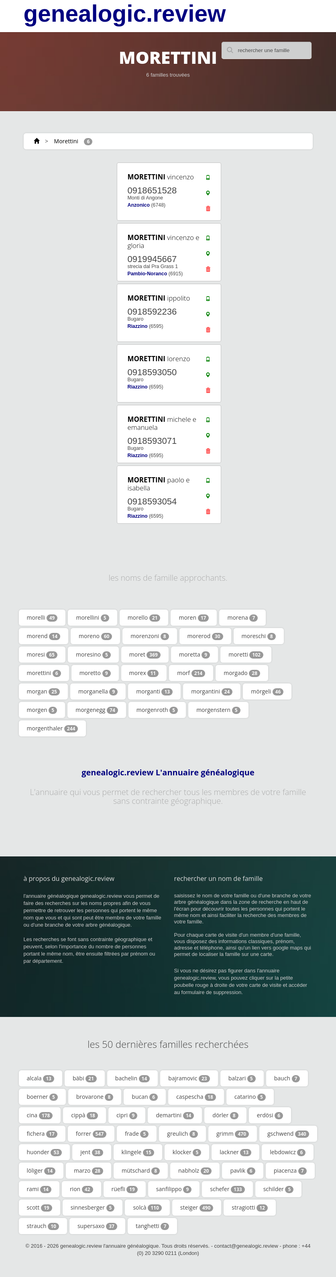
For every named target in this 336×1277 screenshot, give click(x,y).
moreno (95, 636)
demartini (175, 1115)
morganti (154, 691)
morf (191, 673)
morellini (92, 618)
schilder (278, 1189)
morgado (242, 673)
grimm (232, 1134)
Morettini (66, 141)
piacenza (290, 1171)
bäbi (85, 1078)
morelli (42, 618)
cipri (127, 1115)
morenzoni (149, 636)
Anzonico (138, 205)
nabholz (195, 1171)
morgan (43, 691)
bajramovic (189, 1078)
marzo (88, 1171)
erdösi (270, 1115)
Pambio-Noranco (147, 274)
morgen (42, 710)
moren (194, 618)
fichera (42, 1134)
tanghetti (152, 1226)
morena (242, 618)
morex (144, 673)
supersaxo (97, 1226)
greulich (182, 1134)
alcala (40, 1078)
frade (137, 1134)
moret (145, 655)
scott (39, 1208)
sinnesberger (93, 1208)
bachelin (132, 1078)
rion (81, 1189)
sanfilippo (173, 1189)
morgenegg (96, 710)
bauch (287, 1078)
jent (91, 1152)
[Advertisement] (72, 211)
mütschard (141, 1171)
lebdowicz (287, 1152)
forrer (91, 1134)
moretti (245, 655)
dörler (225, 1115)
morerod (205, 636)
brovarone (95, 1097)
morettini (44, 673)
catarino (250, 1097)
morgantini (211, 691)
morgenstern (218, 710)
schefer (227, 1189)
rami (39, 1189)
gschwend (288, 1134)
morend (44, 636)
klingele (138, 1152)
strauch (43, 1226)
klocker (187, 1152)
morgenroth (157, 710)
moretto (95, 673)
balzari (242, 1078)
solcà (147, 1208)
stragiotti (250, 1208)
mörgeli (267, 691)
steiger (196, 1208)
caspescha (196, 1097)
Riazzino (137, 326)
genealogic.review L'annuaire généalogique (168, 772)
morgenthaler (52, 728)
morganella (98, 691)
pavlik (242, 1171)
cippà (84, 1115)
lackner (235, 1152)
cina (40, 1115)
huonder (44, 1152)
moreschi (259, 636)
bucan (145, 1097)
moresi (42, 655)
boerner (42, 1097)
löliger (41, 1171)
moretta (194, 655)
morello (144, 618)
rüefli (125, 1189)
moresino (93, 655)
